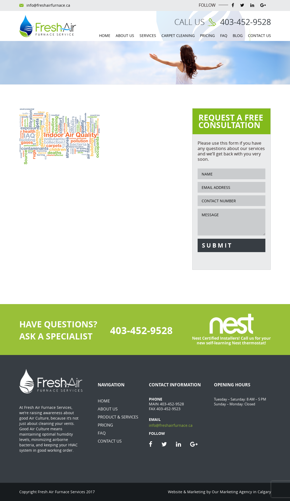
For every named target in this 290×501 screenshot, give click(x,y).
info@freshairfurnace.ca (48, 5)
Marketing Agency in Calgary (245, 491)
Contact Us (259, 35)
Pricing (207, 35)
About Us (125, 35)
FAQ (223, 35)
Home (104, 35)
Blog (238, 35)
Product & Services (118, 417)
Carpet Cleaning (178, 35)
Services (148, 35)
